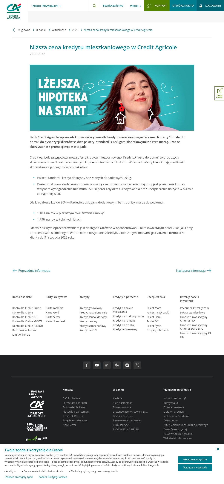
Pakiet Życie (154, 326)
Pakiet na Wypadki (158, 312)
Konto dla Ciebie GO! (25, 317)
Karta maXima (54, 308)
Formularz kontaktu (75, 403)
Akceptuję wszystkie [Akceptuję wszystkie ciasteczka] (195, 459)
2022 (75, 30)
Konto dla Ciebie (22, 312)
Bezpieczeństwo (113, 5)
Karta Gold (52, 312)
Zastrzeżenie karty (74, 407)
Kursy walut (170, 403)
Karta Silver (53, 317)
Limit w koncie (21, 334)
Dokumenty (170, 420)
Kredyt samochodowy (92, 326)
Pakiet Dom (154, 317)
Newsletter (69, 425)
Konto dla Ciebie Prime (26, 308)
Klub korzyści (121, 425)
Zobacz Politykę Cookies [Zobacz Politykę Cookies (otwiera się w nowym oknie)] (53, 477)
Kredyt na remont (124, 320)
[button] (218, 448)
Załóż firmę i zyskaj (175, 429)
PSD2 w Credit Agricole (177, 433)
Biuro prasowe (122, 407)
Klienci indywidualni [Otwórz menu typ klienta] (45, 5)
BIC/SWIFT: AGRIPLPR (126, 429)
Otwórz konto (183, 5)
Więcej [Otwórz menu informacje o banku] (134, 5)
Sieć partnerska (122, 403)
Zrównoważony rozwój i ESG (130, 411)
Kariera (117, 398)
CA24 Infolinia (71, 398)
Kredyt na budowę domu (128, 316)
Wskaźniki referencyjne (177, 438)
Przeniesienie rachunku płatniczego (185, 425)
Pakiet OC (153, 321)
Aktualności (59, 30)
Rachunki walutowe (24, 330)
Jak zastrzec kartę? (174, 398)
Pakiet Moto (154, 308)
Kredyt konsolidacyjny (93, 317)
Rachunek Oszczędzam (194, 308)
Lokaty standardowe (192, 312)
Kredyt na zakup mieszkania (123, 309)
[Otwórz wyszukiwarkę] (94, 5)
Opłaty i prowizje (174, 411)
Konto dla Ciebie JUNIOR (27, 326)
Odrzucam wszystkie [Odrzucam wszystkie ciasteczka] (195, 467)
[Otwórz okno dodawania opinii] (219, 93)
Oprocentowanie (173, 407)
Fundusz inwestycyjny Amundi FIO (193, 318)
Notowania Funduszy (176, 416)
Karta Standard (55, 321)
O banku (41, 30)
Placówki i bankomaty (76, 411)
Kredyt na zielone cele (93, 312)
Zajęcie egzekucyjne (75, 420)
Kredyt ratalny (88, 321)
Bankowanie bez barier (127, 420)
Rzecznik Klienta (73, 416)
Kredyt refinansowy (125, 329)
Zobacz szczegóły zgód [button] (19, 477)
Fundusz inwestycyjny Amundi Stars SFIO (193, 327)
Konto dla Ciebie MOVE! (27, 321)
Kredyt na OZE (88, 330)
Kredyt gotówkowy (90, 308)
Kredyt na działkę (124, 325)
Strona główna (21, 30)
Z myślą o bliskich (158, 330)
